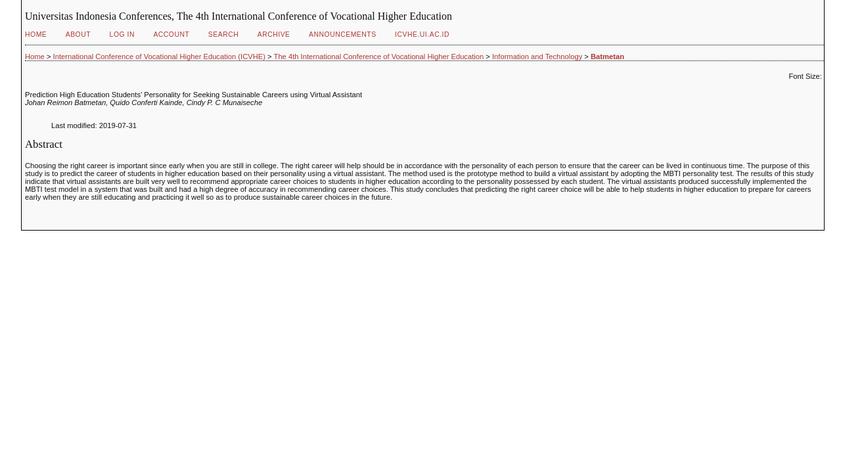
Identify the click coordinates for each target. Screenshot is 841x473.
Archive (274, 34)
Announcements (342, 34)
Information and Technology (537, 56)
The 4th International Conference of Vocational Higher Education (379, 56)
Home (36, 34)
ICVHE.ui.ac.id (422, 34)
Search (223, 34)
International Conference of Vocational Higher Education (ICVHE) (159, 56)
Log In (122, 34)
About (78, 34)
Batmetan (607, 56)
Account (171, 34)
